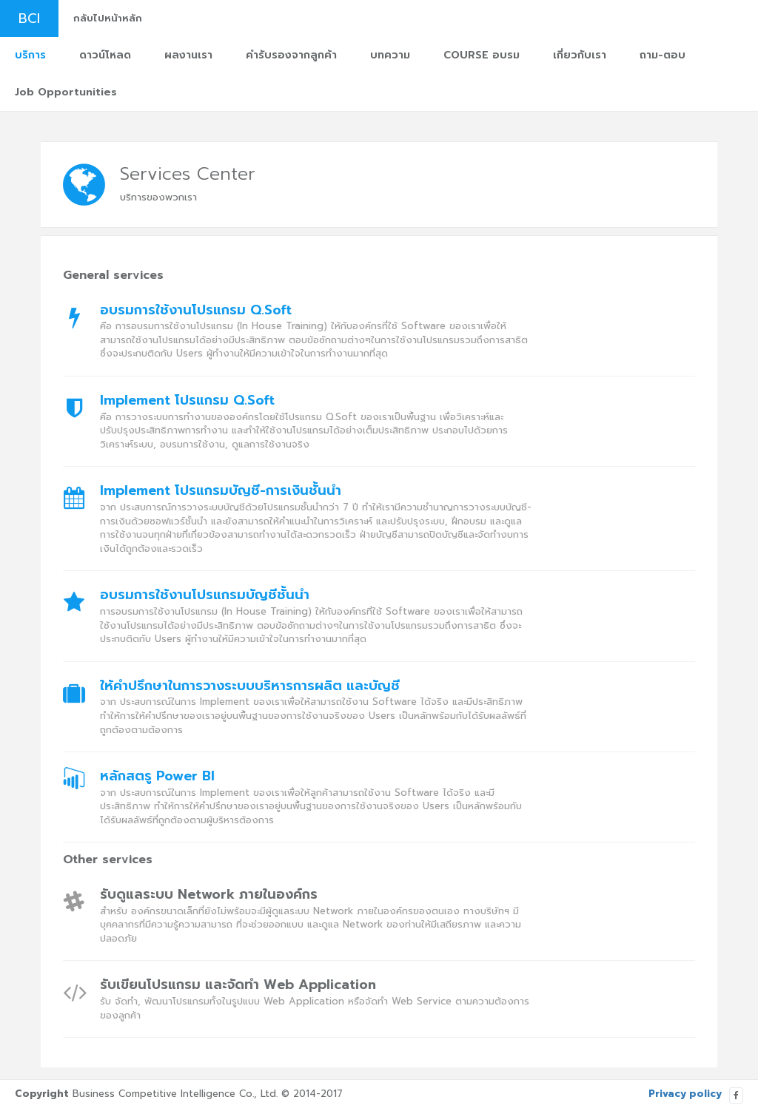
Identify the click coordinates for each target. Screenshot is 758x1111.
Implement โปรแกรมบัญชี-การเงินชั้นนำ (220, 491)
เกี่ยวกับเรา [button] (579, 55)
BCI (29, 18)
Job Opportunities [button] (66, 92)
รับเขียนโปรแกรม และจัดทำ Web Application (238, 985)
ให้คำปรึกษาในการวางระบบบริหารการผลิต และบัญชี (250, 686)
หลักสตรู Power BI (157, 776)
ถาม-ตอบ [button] (662, 55)
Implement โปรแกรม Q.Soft (187, 401)
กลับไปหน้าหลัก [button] (107, 18)
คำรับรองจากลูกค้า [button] (291, 55)
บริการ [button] (30, 55)
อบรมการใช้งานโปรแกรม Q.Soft (196, 310)
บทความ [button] (390, 55)
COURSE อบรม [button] (481, 55)
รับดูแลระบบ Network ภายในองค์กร (209, 895)
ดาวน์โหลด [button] (105, 55)
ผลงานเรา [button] (188, 55)
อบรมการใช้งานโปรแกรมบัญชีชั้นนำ (204, 595)
